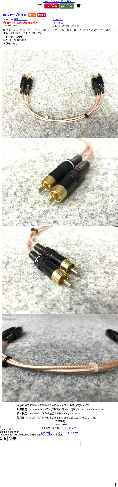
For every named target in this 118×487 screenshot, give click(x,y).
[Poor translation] (12, 438)
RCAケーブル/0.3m (15, 15)
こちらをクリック (68, 427)
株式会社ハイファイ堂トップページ (60, 432)
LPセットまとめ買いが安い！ (59, 1)
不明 (20, 19)
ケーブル (58, 19)
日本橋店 (58, 22)
